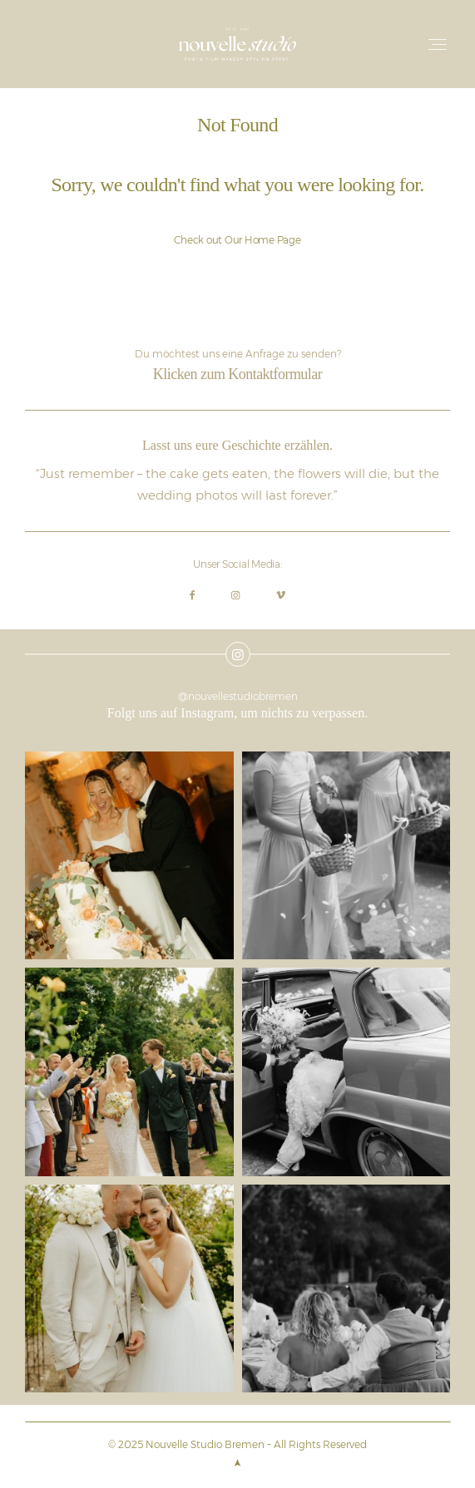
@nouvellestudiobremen (238, 696)
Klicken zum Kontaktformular (237, 374)
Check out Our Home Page (237, 240)
